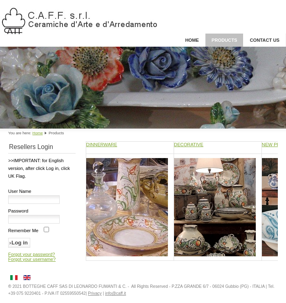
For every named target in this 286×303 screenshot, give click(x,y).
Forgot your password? (31, 254)
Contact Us (264, 40)
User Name (19, 191)
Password (18, 210)
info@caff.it (115, 293)
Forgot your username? (32, 259)
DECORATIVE (188, 144)
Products (224, 40)
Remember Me (23, 230)
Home (192, 40)
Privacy (95, 293)
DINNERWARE (101, 144)
